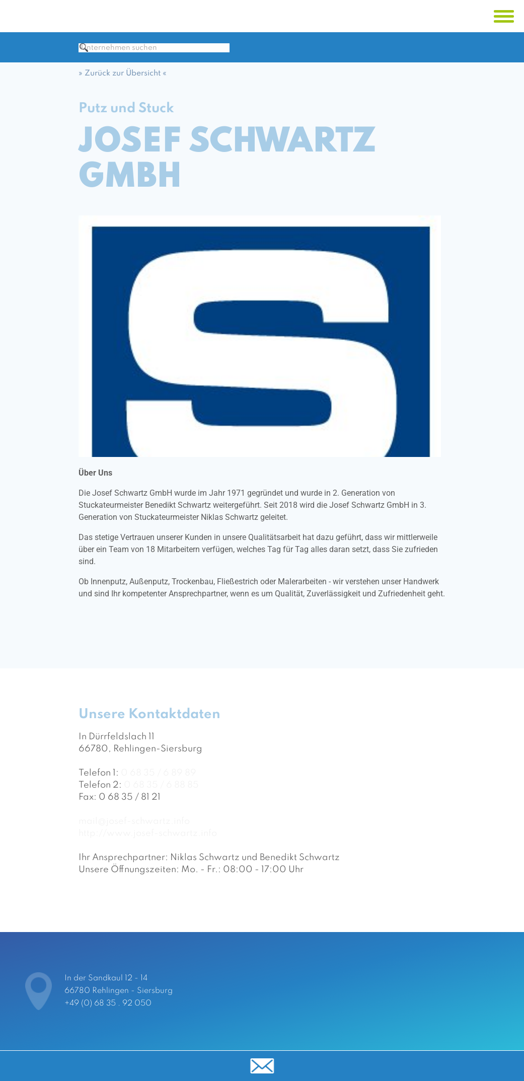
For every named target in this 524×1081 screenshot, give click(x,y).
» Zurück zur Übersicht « (123, 82)
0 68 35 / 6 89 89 (158, 781)
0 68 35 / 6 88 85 (161, 793)
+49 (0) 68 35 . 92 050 (108, 1003)
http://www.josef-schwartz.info (148, 841)
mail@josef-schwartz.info (134, 829)
